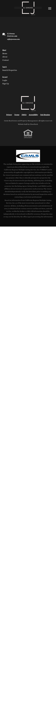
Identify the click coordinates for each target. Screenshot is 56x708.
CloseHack (34, 124)
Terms (16, 115)
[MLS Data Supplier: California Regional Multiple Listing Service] (28, 156)
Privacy (9, 115)
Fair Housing (45, 115)
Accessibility (33, 115)
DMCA (24, 115)
